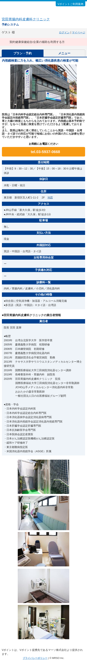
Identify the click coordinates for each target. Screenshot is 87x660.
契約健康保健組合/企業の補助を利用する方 (37, 41)
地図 (50, 197)
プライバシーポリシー (35, 658)
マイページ (78, 32)
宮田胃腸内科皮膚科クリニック (26, 19)
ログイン (64, 32)
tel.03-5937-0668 (45, 152)
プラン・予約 (22, 53)
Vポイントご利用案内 (70, 4)
